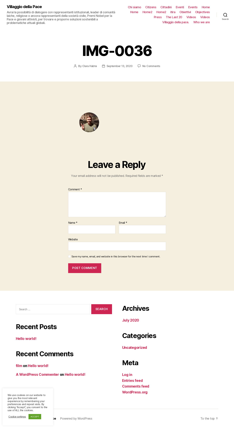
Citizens (150, 7)
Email (123, 222)
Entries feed (132, 380)
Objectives (202, 12)
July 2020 (130, 320)
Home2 (147, 12)
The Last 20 (174, 17)
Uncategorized (134, 347)
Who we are (201, 22)
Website (73, 239)
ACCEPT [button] (35, 416)
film (19, 366)
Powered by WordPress (76, 418)
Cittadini (166, 7)
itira (172, 12)
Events (193, 7)
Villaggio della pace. (175, 22)
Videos (191, 17)
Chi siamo (134, 7)
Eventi (180, 7)
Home (206, 7)
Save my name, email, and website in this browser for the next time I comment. (116, 256)
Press (158, 17)
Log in (127, 375)
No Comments (151, 66)
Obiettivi (185, 12)
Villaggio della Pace (24, 7)
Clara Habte (89, 66)
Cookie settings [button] (17, 416)
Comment (75, 189)
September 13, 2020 (120, 66)
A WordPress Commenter (37, 374)
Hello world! (26, 339)
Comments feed (135, 386)
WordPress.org (135, 392)
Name (72, 222)
